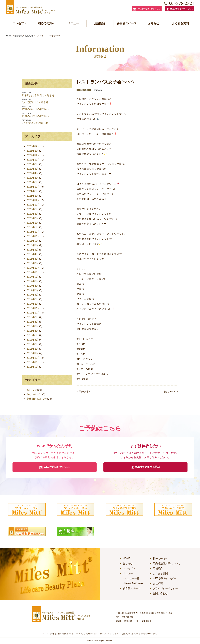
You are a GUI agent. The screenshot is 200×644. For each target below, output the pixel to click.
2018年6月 (33, 249)
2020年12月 (33, 200)
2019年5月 (33, 227)
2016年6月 (33, 330)
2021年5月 (33, 191)
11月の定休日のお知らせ (36, 116)
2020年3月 (33, 218)
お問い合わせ (160, 593)
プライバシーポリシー (165, 588)
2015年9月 (33, 366)
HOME (9, 36)
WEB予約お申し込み (146, 9)
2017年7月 (33, 281)
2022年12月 (33, 155)
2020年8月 (33, 209)
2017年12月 (33, 267)
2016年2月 (33, 348)
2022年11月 (33, 159)
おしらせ (29, 36)
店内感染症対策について (166, 563)
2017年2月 (33, 303)
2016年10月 (33, 312)
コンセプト (20, 23)
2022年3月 (33, 177)
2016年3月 (33, 344)
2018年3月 (33, 258)
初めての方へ (46, 23)
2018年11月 (33, 236)
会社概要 (158, 583)
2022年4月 (33, 173)
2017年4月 (33, 294)
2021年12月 (33, 186)
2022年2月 (33, 182)
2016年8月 (33, 321)
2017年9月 (33, 276)
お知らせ (153, 23)
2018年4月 (33, 254)
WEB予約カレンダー (164, 578)
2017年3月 (33, 299)
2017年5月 (33, 290)
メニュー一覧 (131, 578)
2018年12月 (33, 231)
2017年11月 (33, 272)
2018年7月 (33, 245)
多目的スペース (127, 23)
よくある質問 (180, 23)
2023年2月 (33, 150)
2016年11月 (33, 308)
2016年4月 (33, 339)
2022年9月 (33, 164)
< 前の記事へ (84, 391)
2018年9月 (33, 240)
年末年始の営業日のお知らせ (38, 95)
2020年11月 (33, 204)
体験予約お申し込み (179, 9)
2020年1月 (33, 222)
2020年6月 (33, 213)
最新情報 (19, 36)
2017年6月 (33, 285)
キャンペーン (34, 394)
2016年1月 (33, 353)
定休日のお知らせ (37, 398)
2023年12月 (33, 146)
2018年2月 (33, 263)
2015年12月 (33, 357)
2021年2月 (33, 195)
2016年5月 (33, 335)
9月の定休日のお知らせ (35, 123)
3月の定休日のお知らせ (35, 102)
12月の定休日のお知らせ (36, 109)
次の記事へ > (170, 391)
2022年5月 (33, 168)
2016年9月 (33, 317)
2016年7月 (33, 326)
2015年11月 (33, 362)
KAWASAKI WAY (133, 583)
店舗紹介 (99, 23)
